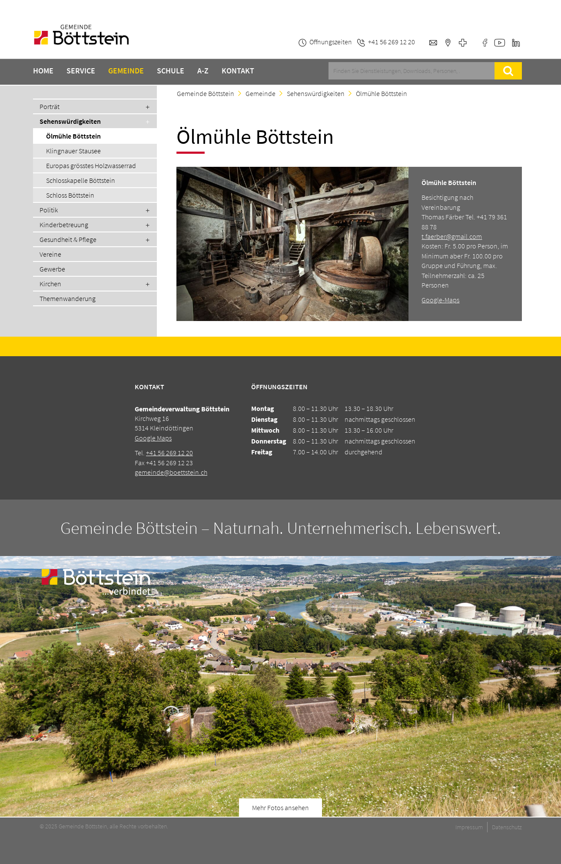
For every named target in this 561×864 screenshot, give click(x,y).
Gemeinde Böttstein (205, 93)
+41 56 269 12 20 (169, 452)
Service (80, 71)
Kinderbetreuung (64, 224)
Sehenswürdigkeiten (316, 93)
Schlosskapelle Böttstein (80, 180)
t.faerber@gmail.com (452, 236)
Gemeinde (126, 71)
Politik (49, 209)
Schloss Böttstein (70, 195)
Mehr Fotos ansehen (280, 807)
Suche (508, 70)
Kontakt (238, 71)
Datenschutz (507, 827)
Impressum (469, 827)
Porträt (50, 106)
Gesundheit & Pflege (68, 239)
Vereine (50, 254)
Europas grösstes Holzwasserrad (91, 165)
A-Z (203, 71)
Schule (170, 71)
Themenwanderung (68, 298)
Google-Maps (440, 299)
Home (43, 71)
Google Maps (153, 438)
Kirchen (50, 283)
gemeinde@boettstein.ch (171, 472)
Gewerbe (52, 269)
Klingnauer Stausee (73, 150)
